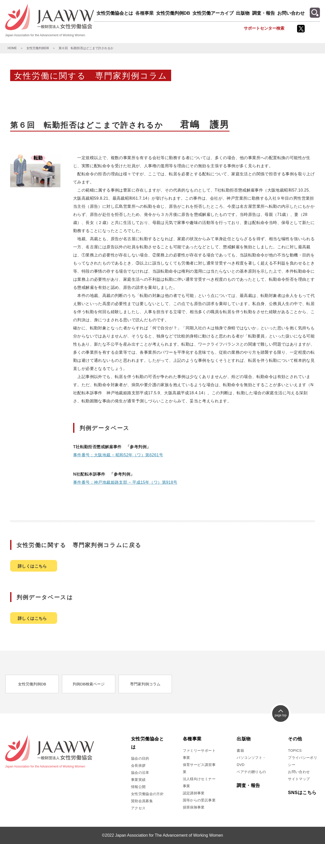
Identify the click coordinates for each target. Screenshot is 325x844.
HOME (12, 48)
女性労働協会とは (114, 13)
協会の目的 (140, 758)
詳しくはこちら (32, 566)
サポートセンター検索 (264, 28)
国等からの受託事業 (199, 800)
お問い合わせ (291, 13)
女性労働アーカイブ (213, 13)
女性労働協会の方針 (147, 794)
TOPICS (295, 750)
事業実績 (138, 780)
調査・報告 (263, 13)
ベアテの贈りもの (251, 772)
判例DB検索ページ (89, 684)
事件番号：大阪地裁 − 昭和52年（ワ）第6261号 (118, 455)
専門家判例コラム (145, 684)
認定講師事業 (194, 793)
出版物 (243, 13)
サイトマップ (299, 779)
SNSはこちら (302, 792)
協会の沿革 (140, 773)
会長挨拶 (138, 765)
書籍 (240, 750)
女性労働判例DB (173, 13)
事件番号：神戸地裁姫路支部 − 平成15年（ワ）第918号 (125, 482)
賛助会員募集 (142, 801)
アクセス (138, 808)
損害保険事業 (194, 807)
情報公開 (138, 787)
